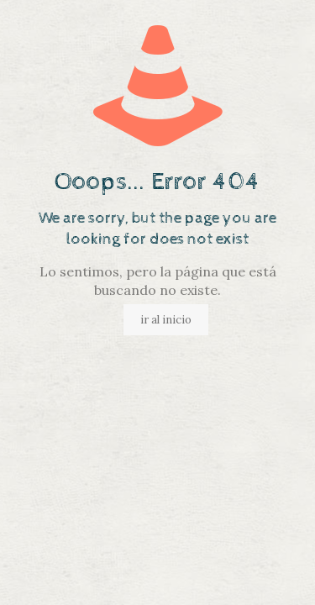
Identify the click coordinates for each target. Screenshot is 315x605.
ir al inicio (166, 320)
